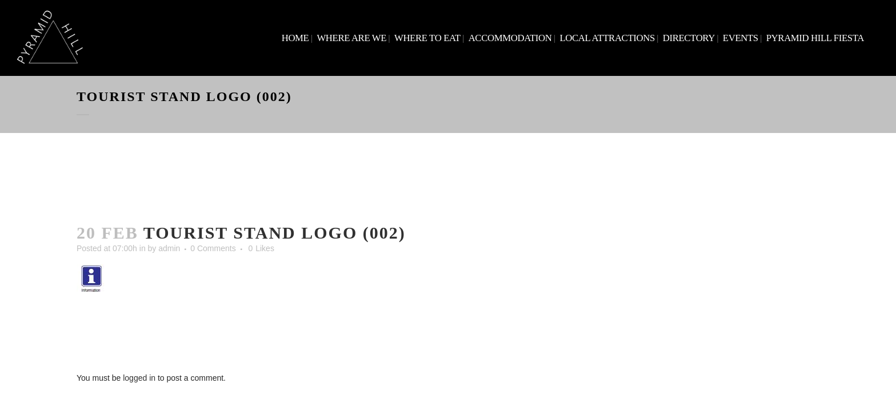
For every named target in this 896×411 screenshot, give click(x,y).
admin (169, 248)
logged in (139, 377)
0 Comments (212, 248)
